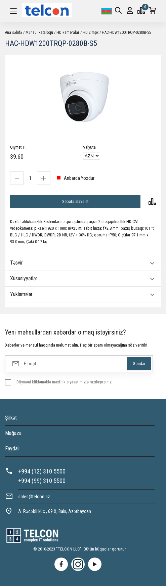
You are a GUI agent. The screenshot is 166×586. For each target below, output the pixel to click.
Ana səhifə (13, 32)
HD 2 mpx (90, 32)
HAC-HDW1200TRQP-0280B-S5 (126, 32)
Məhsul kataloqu (39, 32)
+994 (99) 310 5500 (42, 480)
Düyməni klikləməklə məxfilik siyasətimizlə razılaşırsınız (64, 381)
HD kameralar (67, 32)
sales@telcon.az (34, 496)
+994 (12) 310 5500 (42, 471)
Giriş (130, 10)
